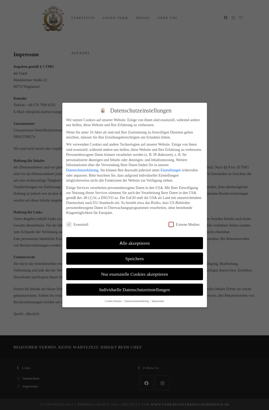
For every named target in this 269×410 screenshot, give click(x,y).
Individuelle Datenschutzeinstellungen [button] (134, 289)
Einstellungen (171, 169)
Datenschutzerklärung (82, 169)
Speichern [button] (134, 258)
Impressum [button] (158, 301)
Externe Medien (184, 224)
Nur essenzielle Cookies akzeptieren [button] (134, 274)
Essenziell (77, 224)
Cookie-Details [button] (113, 301)
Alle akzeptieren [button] (134, 243)
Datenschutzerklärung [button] (137, 301)
